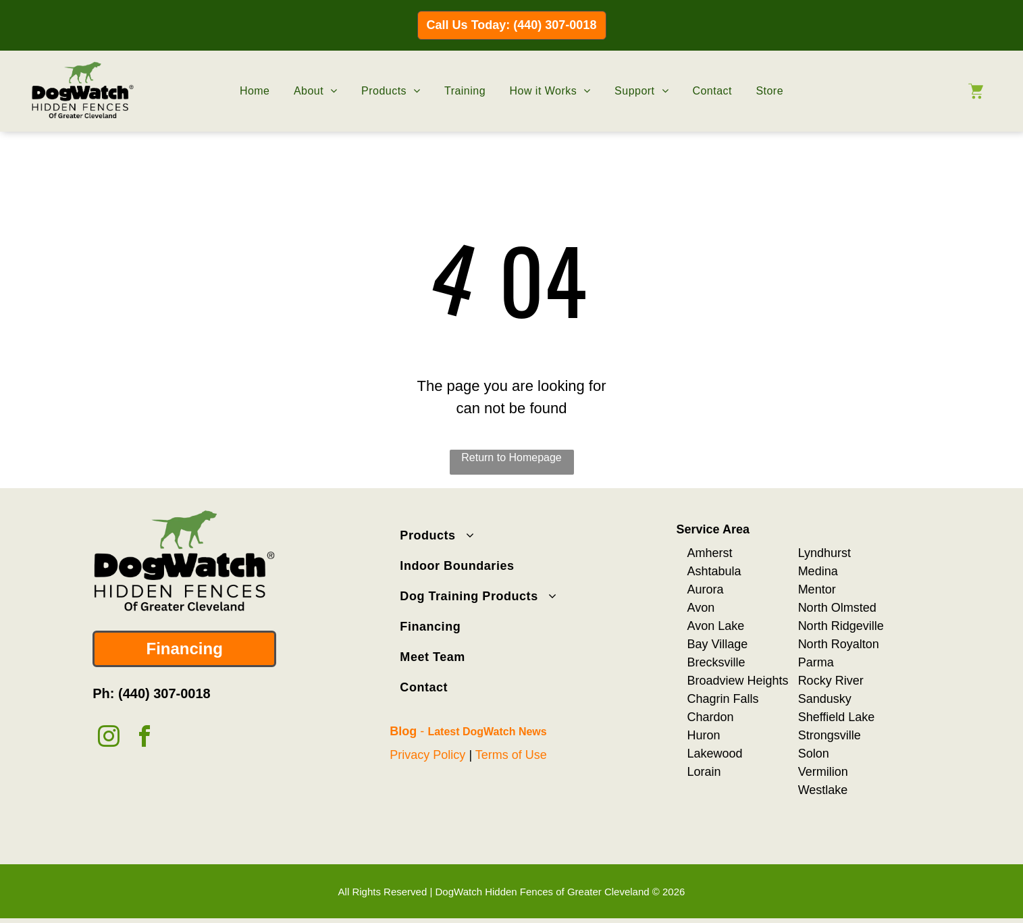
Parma (816, 661)
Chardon (710, 715)
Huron (703, 734)
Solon (813, 752)
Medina (818, 570)
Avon (701, 606)
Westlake (823, 788)
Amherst (710, 551)
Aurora (705, 588)
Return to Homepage (511, 457)
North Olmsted (837, 606)
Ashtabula (714, 570)
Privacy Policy (427, 753)
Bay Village (717, 643)
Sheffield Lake (836, 715)
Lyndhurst (824, 551)
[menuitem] (255, 90)
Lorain (704, 770)
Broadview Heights (738, 679)
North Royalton (838, 643)
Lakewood (715, 752)
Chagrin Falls (723, 697)
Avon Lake (716, 624)
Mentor (817, 588)
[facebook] (144, 737)
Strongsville (829, 734)
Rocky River (831, 679)
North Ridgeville (841, 624)
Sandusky (824, 697)
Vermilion (823, 770)
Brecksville (716, 661)
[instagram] (109, 737)
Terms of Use (511, 753)
